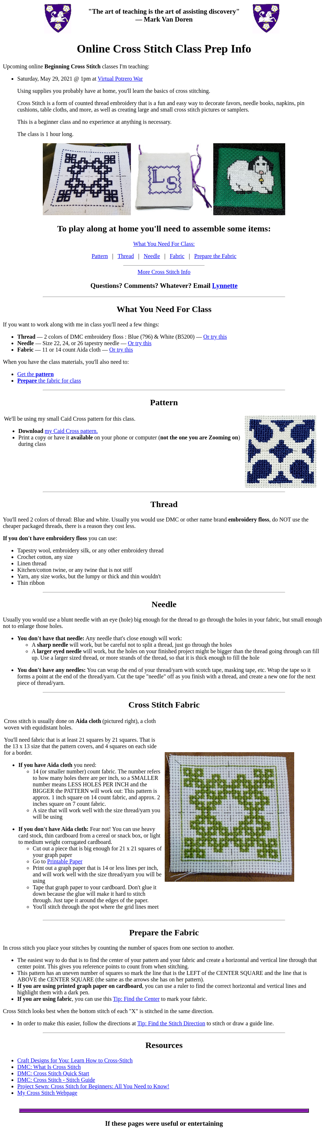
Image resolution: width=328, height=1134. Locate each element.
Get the (35, 374)
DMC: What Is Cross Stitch (49, 1067)
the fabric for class (49, 381)
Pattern (100, 256)
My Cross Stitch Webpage (47, 1093)
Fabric (177, 256)
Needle (152, 256)
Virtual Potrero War (120, 79)
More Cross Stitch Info (163, 272)
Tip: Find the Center (136, 999)
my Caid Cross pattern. (71, 431)
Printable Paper (64, 861)
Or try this (215, 337)
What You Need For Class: (164, 244)
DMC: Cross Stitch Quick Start (53, 1073)
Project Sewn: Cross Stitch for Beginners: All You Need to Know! (93, 1086)
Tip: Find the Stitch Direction (171, 1023)
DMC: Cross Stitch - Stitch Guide (56, 1080)
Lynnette (225, 285)
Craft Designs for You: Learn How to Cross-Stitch (75, 1060)
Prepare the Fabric (215, 256)
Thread (126, 256)
